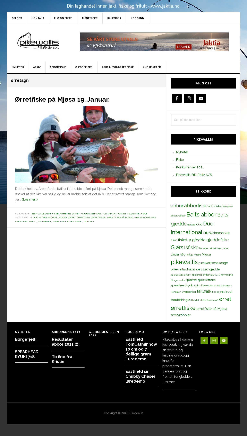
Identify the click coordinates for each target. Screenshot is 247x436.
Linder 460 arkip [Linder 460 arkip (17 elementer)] (182, 254)
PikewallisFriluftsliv (41, 42)
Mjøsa (63, 217)
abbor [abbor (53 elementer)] (177, 205)
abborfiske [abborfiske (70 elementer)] (195, 205)
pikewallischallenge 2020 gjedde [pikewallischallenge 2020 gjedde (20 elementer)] (195, 269)
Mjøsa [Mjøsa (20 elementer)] (206, 254)
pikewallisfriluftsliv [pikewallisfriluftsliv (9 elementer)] (181, 275)
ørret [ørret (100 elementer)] (225, 299)
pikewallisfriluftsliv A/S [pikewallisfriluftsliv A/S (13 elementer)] (205, 274)
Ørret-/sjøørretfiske (86, 213)
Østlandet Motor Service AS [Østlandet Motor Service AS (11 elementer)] (203, 300)
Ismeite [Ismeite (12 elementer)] (203, 248)
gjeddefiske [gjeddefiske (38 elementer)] (217, 239)
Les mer (168, 382)
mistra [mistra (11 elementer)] (197, 254)
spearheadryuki (25, 221)
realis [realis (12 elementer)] (182, 280)
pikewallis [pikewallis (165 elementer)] (184, 262)
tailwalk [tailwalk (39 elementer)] (204, 291)
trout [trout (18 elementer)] (228, 291)
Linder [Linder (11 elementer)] (225, 248)
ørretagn (83, 217)
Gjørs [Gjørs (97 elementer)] (177, 247)
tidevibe (89, 221)
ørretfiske (98, 217)
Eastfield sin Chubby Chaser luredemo (140, 376)
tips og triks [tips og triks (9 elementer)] (218, 292)
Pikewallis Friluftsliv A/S (194, 175)
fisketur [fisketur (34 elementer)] (184, 240)
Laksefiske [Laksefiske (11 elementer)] (214, 248)
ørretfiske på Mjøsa (120, 217)
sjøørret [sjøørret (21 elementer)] (191, 280)
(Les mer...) (30, 199)
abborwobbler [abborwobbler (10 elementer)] (178, 215)
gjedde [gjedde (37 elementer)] (199, 240)
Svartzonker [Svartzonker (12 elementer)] (189, 291)
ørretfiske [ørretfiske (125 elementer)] (183, 308)
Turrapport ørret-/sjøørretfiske (124, 213)
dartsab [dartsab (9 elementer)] (191, 224)
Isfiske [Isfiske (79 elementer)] (191, 247)
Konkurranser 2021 (190, 167)
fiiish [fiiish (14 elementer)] (227, 233)
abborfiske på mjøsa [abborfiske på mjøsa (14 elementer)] (220, 206)
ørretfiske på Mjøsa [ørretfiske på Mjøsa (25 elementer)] (211, 309)
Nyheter (65, 213)
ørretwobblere (145, 217)
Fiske (55, 213)
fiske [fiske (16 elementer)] (174, 240)
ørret (72, 217)
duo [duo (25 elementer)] (199, 224)
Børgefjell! (25, 339)
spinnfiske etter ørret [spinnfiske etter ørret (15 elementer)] (207, 285)
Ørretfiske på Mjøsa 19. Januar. (68, 99)
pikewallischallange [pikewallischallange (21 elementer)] (213, 263)
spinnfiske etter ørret (67, 221)
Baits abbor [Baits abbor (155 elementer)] (201, 214)
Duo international (45, 217)
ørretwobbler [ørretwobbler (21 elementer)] (180, 315)
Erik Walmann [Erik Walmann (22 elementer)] (213, 233)
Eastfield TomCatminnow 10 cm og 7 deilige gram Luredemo (141, 349)
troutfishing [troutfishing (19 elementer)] (179, 300)
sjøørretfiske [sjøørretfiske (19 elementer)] (207, 280)
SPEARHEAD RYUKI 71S (27, 354)
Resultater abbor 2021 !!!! (65, 342)
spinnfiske (44, 221)
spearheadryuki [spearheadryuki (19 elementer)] (182, 285)
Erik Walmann (41, 213)
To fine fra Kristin (62, 359)
